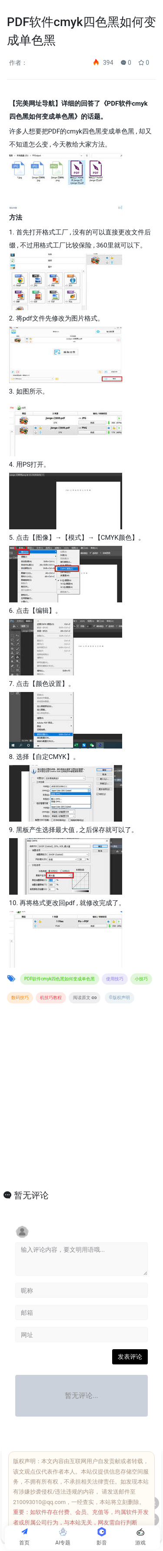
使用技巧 (114, 978)
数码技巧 (20, 997)
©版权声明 (119, 997)
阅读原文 (85, 998)
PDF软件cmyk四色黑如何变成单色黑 (59, 978)
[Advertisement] (81, 1106)
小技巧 (141, 978)
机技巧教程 (51, 997)
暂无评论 (31, 1195)
